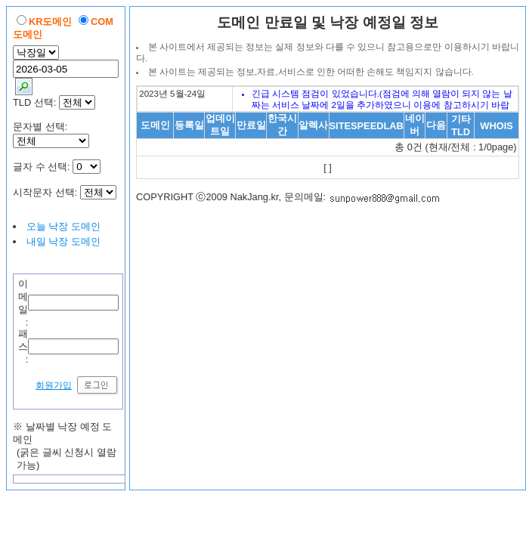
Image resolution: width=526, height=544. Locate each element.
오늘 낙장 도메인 (63, 226)
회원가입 (54, 385)
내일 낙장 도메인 (63, 241)
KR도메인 (50, 21)
